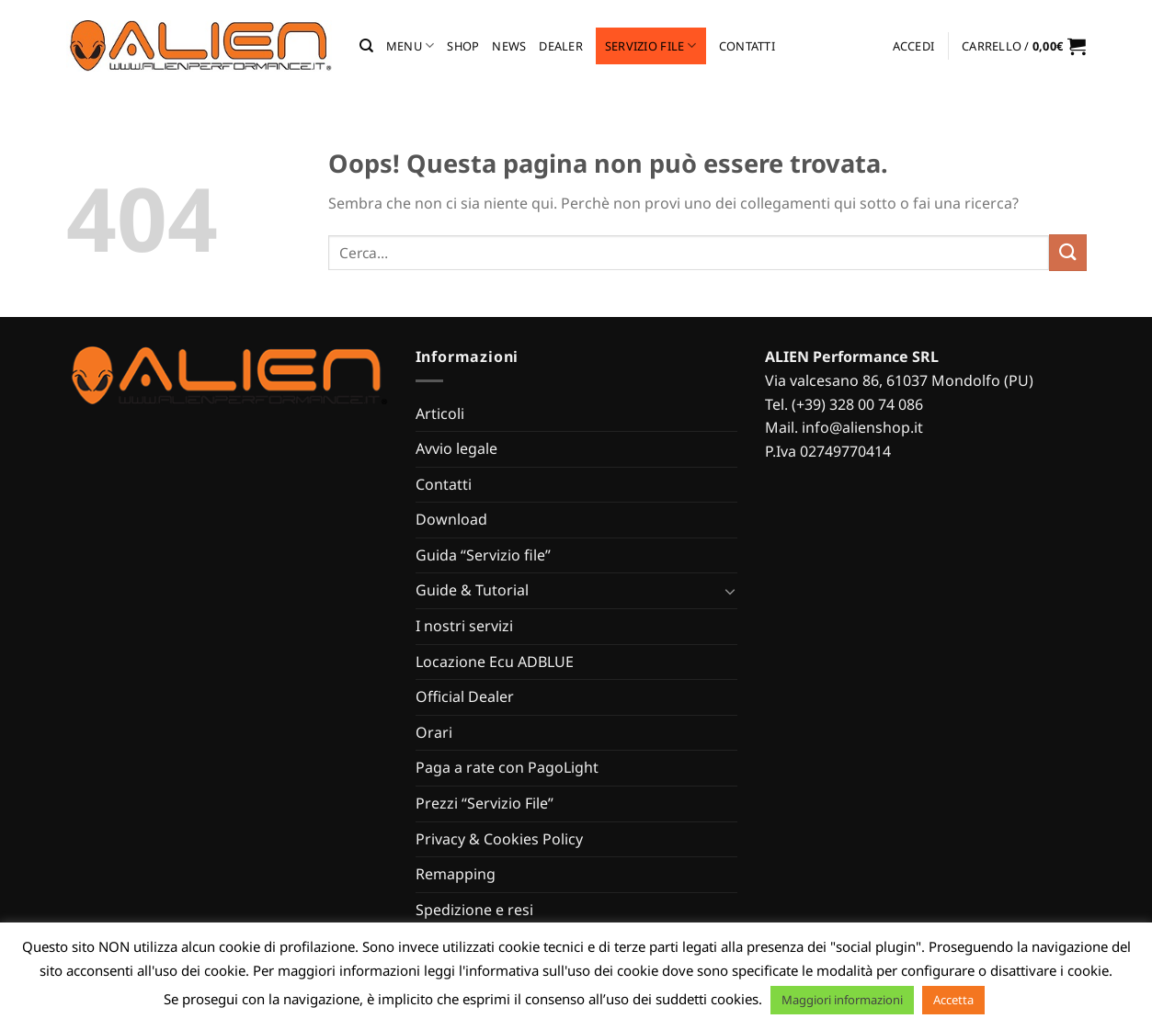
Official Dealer (465, 696)
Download (451, 519)
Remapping (456, 874)
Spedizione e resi (474, 910)
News (509, 46)
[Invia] (1067, 252)
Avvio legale (456, 448)
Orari (434, 732)
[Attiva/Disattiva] (730, 591)
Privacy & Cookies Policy (499, 839)
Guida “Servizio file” (483, 555)
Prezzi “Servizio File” (484, 803)
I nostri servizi (464, 626)
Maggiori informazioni (842, 999)
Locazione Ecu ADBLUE (495, 661)
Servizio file (651, 45)
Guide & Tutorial (472, 590)
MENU (410, 45)
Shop (463, 46)
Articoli (440, 413)
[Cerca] (366, 45)
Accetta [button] (953, 999)
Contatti (747, 46)
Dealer (561, 46)
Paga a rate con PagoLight (507, 767)
